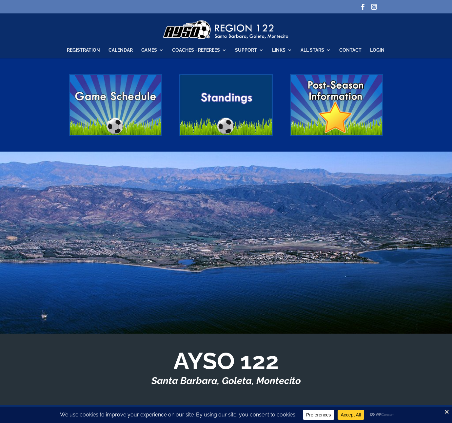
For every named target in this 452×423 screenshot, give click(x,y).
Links (278, 50)
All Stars (312, 50)
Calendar (120, 50)
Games (149, 50)
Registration (83, 50)
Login (377, 50)
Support (246, 50)
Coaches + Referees (196, 50)
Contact (350, 50)
